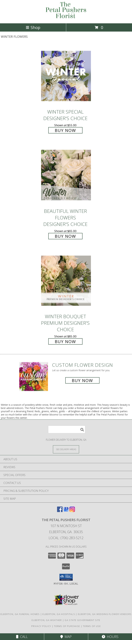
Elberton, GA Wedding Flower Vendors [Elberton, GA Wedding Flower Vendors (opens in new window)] (105, 614)
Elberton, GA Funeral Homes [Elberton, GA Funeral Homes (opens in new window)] (20, 614)
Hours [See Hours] (110, 636)
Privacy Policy (41, 626)
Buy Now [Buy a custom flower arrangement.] (82, 380)
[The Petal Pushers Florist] (66, 18)
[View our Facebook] (60, 511)
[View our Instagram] (72, 511)
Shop (33, 27)
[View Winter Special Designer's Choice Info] (66, 76)
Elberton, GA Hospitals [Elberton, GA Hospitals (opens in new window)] (58, 614)
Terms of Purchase (67, 626)
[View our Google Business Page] (66, 511)
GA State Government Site (82, 620)
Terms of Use (92, 626)
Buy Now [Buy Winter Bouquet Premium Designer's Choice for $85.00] (65, 341)
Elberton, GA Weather (47, 620)
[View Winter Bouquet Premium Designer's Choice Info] (66, 280)
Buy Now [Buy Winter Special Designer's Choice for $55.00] (65, 130)
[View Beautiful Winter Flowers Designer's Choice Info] (66, 175)
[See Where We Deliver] (66, 449)
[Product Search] (66, 429)
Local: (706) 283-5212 (66, 538)
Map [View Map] (66, 636)
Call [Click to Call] (22, 636)
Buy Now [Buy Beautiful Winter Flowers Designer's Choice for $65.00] (65, 236)
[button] (66, 577)
